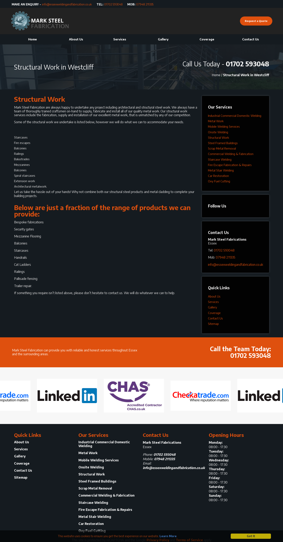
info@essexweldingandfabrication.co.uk (67, 4)
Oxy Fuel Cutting (219, 181)
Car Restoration (218, 176)
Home (32, 39)
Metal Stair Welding (221, 170)
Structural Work (218, 137)
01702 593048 (113, 4)
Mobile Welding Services (224, 126)
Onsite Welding (218, 132)
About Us (76, 39)
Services (119, 39)
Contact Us (250, 39)
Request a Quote (256, 21)
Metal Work (215, 121)
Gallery (163, 39)
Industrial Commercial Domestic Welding (234, 115)
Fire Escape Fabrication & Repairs (230, 165)
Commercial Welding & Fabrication (230, 154)
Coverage (207, 39)
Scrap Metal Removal (222, 148)
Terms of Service (189, 540)
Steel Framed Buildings (223, 143)
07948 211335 (144, 4)
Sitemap (213, 323)
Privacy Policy (158, 540)
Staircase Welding (220, 159)
